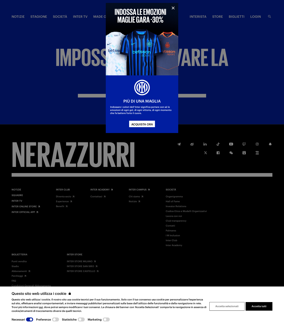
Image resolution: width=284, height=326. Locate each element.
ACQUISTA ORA (142, 124)
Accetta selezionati (227, 306)
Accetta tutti (259, 306)
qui (41, 307)
